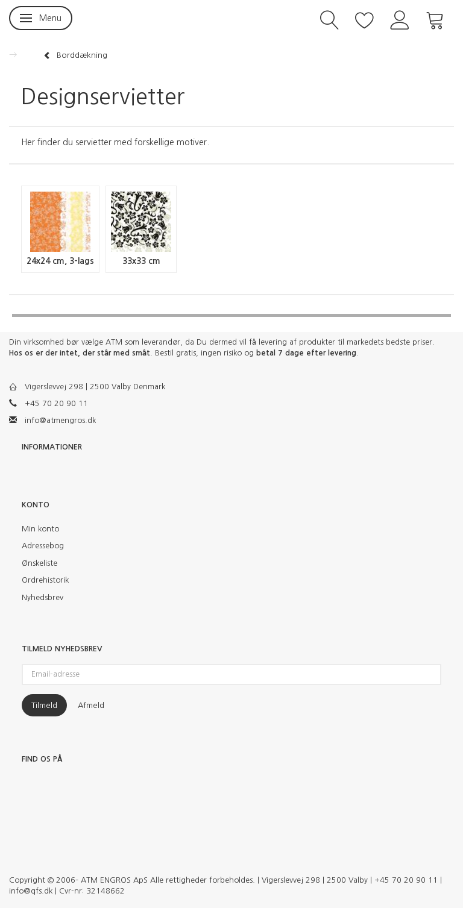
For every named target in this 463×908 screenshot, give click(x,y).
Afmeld (91, 705)
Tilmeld (44, 705)
